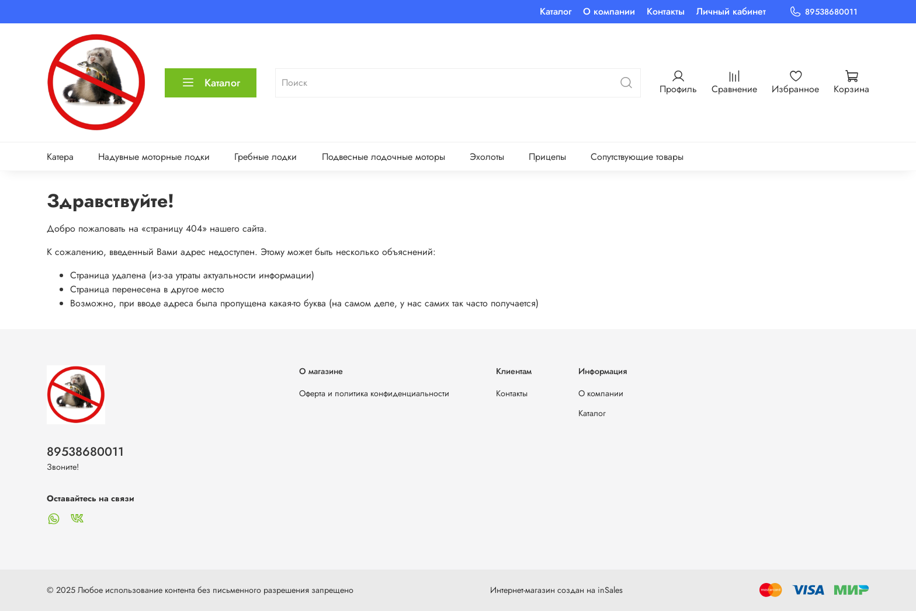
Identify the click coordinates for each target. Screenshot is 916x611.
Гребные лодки (265, 156)
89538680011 (823, 12)
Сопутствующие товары (637, 156)
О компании (609, 11)
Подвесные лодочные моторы (383, 156)
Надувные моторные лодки (154, 156)
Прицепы (547, 156)
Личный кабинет (731, 11)
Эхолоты (487, 156)
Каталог (555, 11)
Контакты (666, 11)
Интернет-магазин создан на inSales (556, 590)
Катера (60, 156)
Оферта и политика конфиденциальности (374, 393)
